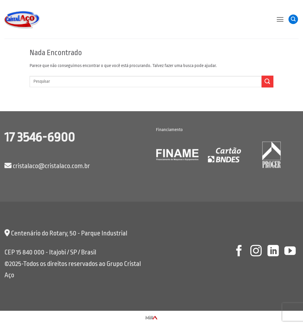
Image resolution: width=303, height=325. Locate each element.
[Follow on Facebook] (238, 251)
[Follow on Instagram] (256, 251)
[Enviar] (267, 81)
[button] (280, 19)
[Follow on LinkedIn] (272, 251)
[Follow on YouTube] (290, 251)
